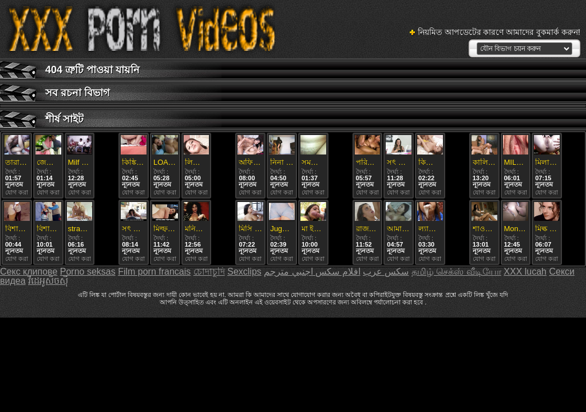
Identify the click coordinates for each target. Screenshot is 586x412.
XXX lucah (525, 271)
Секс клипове (28, 271)
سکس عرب (386, 271)
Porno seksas (88, 271)
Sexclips (244, 271)
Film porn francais (154, 271)
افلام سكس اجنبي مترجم (312, 271)
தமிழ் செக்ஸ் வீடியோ (456, 271)
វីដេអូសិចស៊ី (48, 281)
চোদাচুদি (209, 271)
